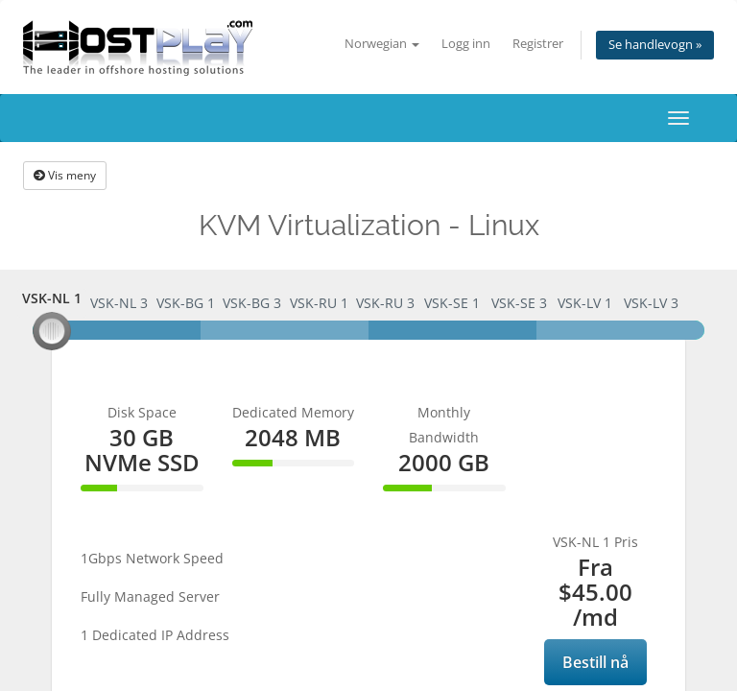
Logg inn (465, 44)
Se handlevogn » (654, 44)
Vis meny (65, 175)
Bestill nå (595, 662)
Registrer (537, 44)
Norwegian (382, 44)
